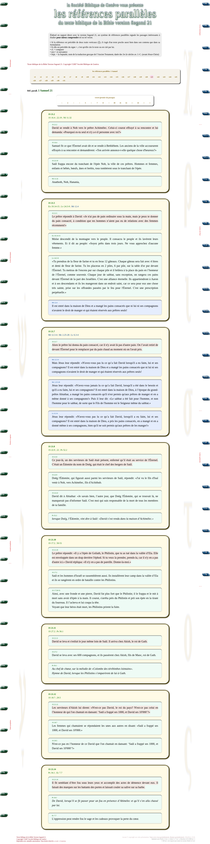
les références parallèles (105, 13)
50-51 (59, 543)
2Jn (206, 508)
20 (146, 77)
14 (111, 77)
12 (99, 77)
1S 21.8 (51, 446)
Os (4, 580)
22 (158, 77)
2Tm (206, 333)
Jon (3, 665)
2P (206, 464)
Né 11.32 (67, 117)
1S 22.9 (51, 450)
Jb (4, 367)
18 (134, 77)
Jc (206, 420)
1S (4, 174)
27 (40, 81)
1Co (205, 135)
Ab (4, 644)
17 (129, 77)
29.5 (59, 697)
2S (4, 196)
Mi (4, 687)
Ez (4, 537)
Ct (4, 452)
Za (4, 794)
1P (206, 442)
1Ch (3, 260)
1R (4, 217)
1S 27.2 (51, 631)
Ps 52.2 (64, 450)
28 (46, 81)
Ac (206, 91)
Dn (4, 559)
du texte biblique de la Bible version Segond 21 (105, 22)
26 (34, 81)
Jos (3, 110)
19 (140, 77)
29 (52, 81)
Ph (206, 223)
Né (4, 324)
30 (58, 81)
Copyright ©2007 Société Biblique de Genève (31, 839)
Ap (206, 574)
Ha (4, 730)
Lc (206, 47)
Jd (206, 552)
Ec (4, 431)
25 (176, 77)
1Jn (206, 486)
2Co (205, 157)
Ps (4, 388)
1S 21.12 (52, 694)
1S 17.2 (51, 543)
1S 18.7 (51, 697)
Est (3, 345)
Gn (3, 4)
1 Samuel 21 (45, 90)
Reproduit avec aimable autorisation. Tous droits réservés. (41, 841)
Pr (4, 409)
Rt (4, 153)
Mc (206, 26)
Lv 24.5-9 (65, 206)
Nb (4, 68)
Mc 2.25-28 (64, 334)
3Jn (206, 530)
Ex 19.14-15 (53, 206)
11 (93, 77)
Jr (4, 495)
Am (3, 623)
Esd (3, 302)
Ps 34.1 (51, 772)
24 (170, 77)
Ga (206, 179)
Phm (206, 377)
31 (64, 81)
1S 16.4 (51, 117)
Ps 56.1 (60, 631)
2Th (205, 289)
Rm (206, 113)
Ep (206, 201)
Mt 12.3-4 (52, 334)
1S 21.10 (52, 540)
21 (152, 77)
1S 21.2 (51, 114)
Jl (3, 601)
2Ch (3, 281)
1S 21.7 (51, 331)
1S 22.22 (55, 493)
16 (123, 77)
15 (117, 77)
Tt (206, 355)
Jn (206, 69)
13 (105, 77)
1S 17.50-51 (56, 590)
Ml (4, 815)
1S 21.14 (52, 769)
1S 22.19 (55, 161)
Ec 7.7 (59, 772)
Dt (4, 89)
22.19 (59, 117)
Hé (206, 398)
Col (206, 245)
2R (4, 238)
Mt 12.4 (74, 206)
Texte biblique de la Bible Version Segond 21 (31, 837)
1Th (205, 267)
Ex (4, 25)
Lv (4, 46)
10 (87, 77)
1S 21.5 (51, 203)
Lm (3, 516)
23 (164, 77)
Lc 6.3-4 (75, 334)
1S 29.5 (54, 741)
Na (4, 708)
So (4, 751)
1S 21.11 (52, 628)
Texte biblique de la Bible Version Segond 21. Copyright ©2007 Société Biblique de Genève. (63, 64)
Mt (206, 4)
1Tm (206, 311)
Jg (4, 132)
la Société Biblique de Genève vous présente (105, 4)
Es (4, 473)
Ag (4, 772)
